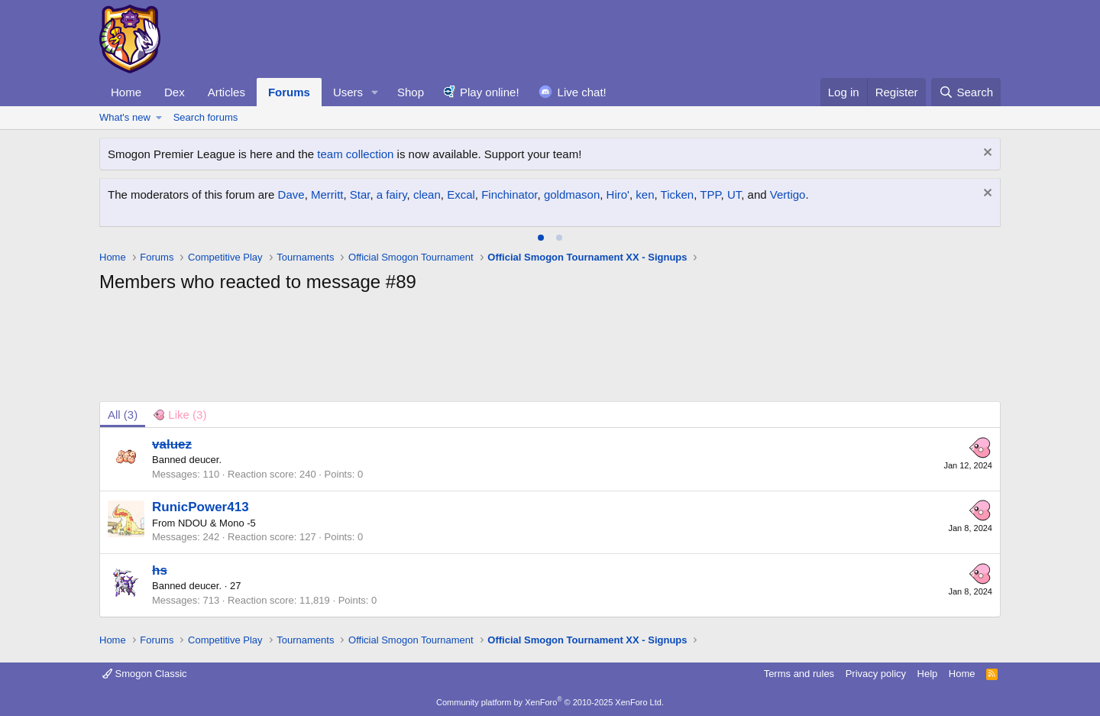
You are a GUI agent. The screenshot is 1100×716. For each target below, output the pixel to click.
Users (348, 92)
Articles (226, 92)
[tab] (541, 237)
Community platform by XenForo (550, 702)
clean (427, 194)
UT (734, 194)
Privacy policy (876, 673)
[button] (375, 92)
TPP (710, 194)
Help (927, 673)
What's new (124, 117)
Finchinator (509, 194)
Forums (289, 92)
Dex (174, 92)
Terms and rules (799, 673)
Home (126, 92)
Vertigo (788, 194)
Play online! (489, 92)
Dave (291, 194)
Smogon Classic (144, 673)
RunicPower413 (200, 507)
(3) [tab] (123, 414)
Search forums (205, 117)
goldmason (572, 194)
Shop (410, 92)
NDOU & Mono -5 (217, 523)
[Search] (966, 92)
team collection (355, 153)
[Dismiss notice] (985, 154)
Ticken (677, 194)
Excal (461, 194)
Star (360, 194)
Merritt (327, 194)
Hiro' (618, 194)
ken (645, 194)
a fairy (392, 194)
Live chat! (582, 92)
